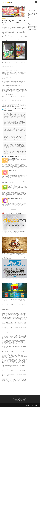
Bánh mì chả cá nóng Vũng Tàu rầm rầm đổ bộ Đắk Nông (21, 388)
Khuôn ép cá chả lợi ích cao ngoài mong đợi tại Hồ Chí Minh (32, 18)
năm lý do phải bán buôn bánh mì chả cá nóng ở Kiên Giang (32, 14)
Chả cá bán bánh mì (31, 36)
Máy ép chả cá (27, 405)
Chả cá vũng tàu (34, 405)
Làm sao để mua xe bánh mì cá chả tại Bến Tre (8, 387)
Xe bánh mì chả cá (5, 18)
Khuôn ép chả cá (31, 38)
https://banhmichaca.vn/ (6, 104)
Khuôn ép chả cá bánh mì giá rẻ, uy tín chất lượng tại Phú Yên (32, 23)
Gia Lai (19, 35)
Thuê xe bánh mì (34, 404)
